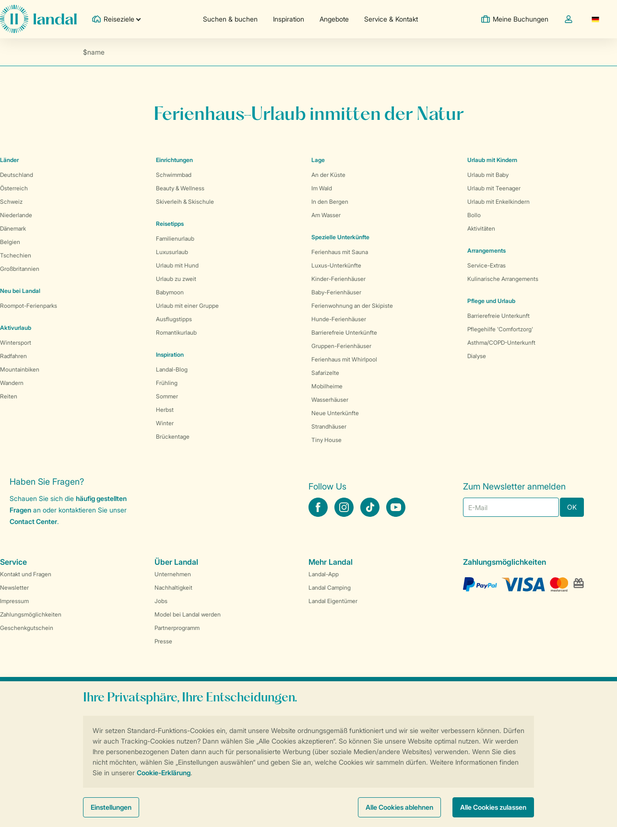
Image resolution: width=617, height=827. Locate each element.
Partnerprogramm (177, 627)
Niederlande (16, 215)
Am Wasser (326, 215)
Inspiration (288, 19)
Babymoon (170, 292)
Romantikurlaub (176, 332)
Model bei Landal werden (187, 614)
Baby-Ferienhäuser (336, 292)
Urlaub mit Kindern (492, 159)
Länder (9, 159)
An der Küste (328, 174)
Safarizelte (325, 372)
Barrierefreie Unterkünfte (344, 332)
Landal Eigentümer (332, 601)
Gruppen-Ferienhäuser (341, 345)
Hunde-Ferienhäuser (338, 319)
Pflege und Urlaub (491, 300)
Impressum (14, 601)
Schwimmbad (173, 174)
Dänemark (13, 228)
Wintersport (15, 342)
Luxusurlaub (172, 252)
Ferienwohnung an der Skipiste (352, 305)
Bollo (474, 215)
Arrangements (486, 250)
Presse (163, 641)
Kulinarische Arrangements (502, 278)
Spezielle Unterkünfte (340, 237)
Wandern (12, 382)
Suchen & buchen (230, 19)
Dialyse (476, 356)
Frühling (167, 382)
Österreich (14, 188)
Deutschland (16, 174)
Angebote (334, 19)
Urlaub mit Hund (177, 265)
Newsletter (14, 587)
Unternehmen (172, 574)
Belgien (10, 241)
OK (572, 507)
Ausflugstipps (174, 319)
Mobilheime (327, 386)
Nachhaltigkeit (173, 587)
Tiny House (326, 439)
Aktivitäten (481, 228)
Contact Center (33, 521)
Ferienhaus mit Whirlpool (344, 359)
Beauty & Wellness (180, 188)
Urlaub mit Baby (488, 174)
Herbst (165, 409)
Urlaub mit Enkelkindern (498, 201)
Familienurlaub (175, 238)
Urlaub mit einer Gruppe (187, 305)
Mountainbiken (19, 369)
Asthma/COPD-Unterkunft (501, 342)
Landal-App (323, 574)
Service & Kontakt (391, 19)
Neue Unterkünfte (335, 413)
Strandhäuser (328, 426)
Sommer (167, 396)
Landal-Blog (172, 369)
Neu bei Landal (20, 290)
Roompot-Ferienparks (28, 305)
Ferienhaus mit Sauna (339, 252)
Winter (165, 423)
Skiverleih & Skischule (185, 201)
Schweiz (11, 201)
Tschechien (15, 255)
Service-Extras (486, 265)
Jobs (160, 601)
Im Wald (321, 188)
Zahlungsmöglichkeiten (30, 614)
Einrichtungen (174, 159)
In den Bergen (329, 201)
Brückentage (173, 436)
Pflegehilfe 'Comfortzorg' (500, 329)
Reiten (8, 396)
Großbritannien (19, 268)
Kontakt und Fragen (25, 574)
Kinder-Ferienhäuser (338, 278)
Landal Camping (329, 587)
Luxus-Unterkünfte (336, 265)
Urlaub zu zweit (176, 278)
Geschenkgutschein (26, 627)
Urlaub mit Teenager (494, 188)
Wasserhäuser (329, 399)
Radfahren (13, 356)
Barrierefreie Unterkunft (498, 315)
